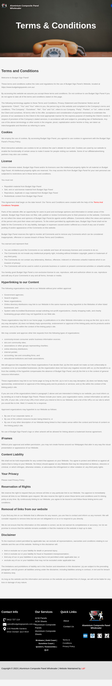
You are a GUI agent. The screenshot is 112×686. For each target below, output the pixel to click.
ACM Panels (41, 618)
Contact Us (68, 626)
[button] (76, 5)
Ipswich (39, 647)
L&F (83, 668)
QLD (46, 650)
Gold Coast (51, 640)
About (66, 621)
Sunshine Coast (46, 643)
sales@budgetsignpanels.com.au (21, 624)
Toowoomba (50, 647)
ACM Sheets (41, 621)
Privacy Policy (69, 646)
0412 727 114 (13, 619)
